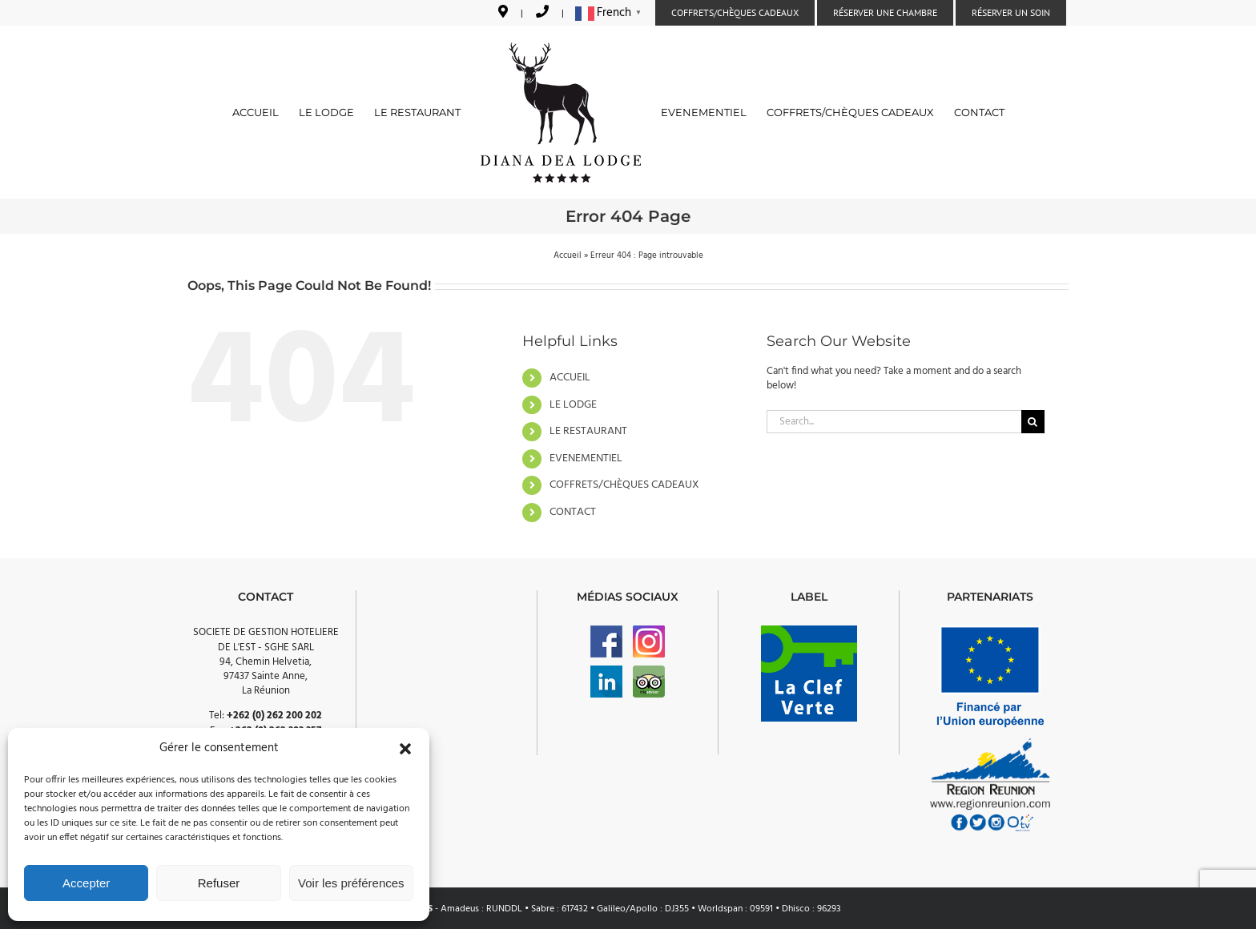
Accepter (86, 883)
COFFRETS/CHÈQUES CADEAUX (624, 485)
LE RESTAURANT (588, 431)
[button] (405, 749)
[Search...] (894, 421)
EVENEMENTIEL (586, 458)
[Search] (1033, 421)
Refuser (219, 883)
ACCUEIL (570, 377)
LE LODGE (573, 405)
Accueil (568, 255)
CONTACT (573, 512)
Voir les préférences (351, 883)
